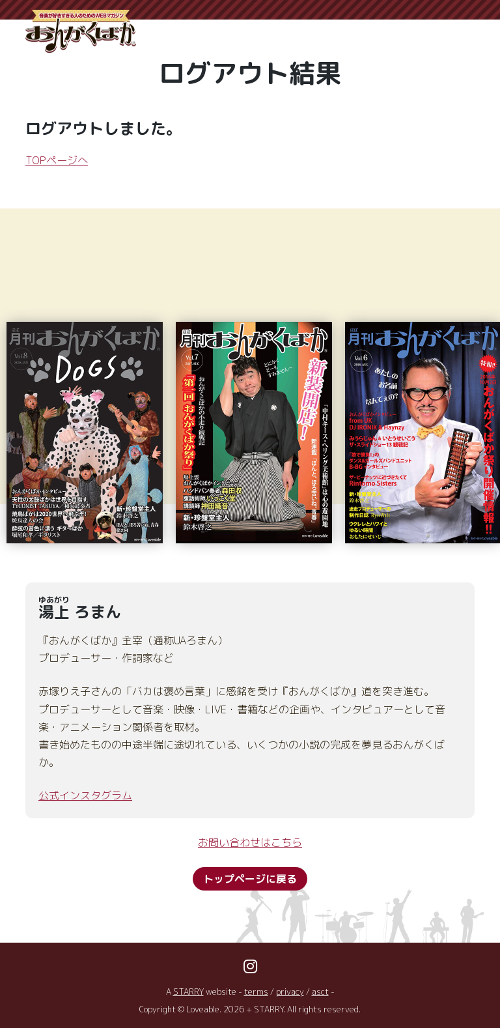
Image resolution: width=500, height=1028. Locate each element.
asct (320, 991)
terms (256, 991)
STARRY (188, 991)
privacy (290, 991)
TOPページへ (56, 160)
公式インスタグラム (85, 795)
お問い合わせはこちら (250, 842)
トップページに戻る (250, 879)
